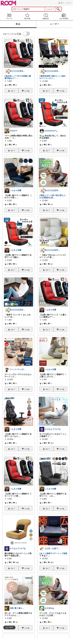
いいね (26, 91)
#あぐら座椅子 (45, 553)
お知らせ (45, 16)
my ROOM (64, 16)
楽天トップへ (65, 3)
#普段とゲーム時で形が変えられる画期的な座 (52, 196)
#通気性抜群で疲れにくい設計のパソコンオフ (52, 77)
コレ (12, 91)
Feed (9, 16)
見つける (27, 16)
